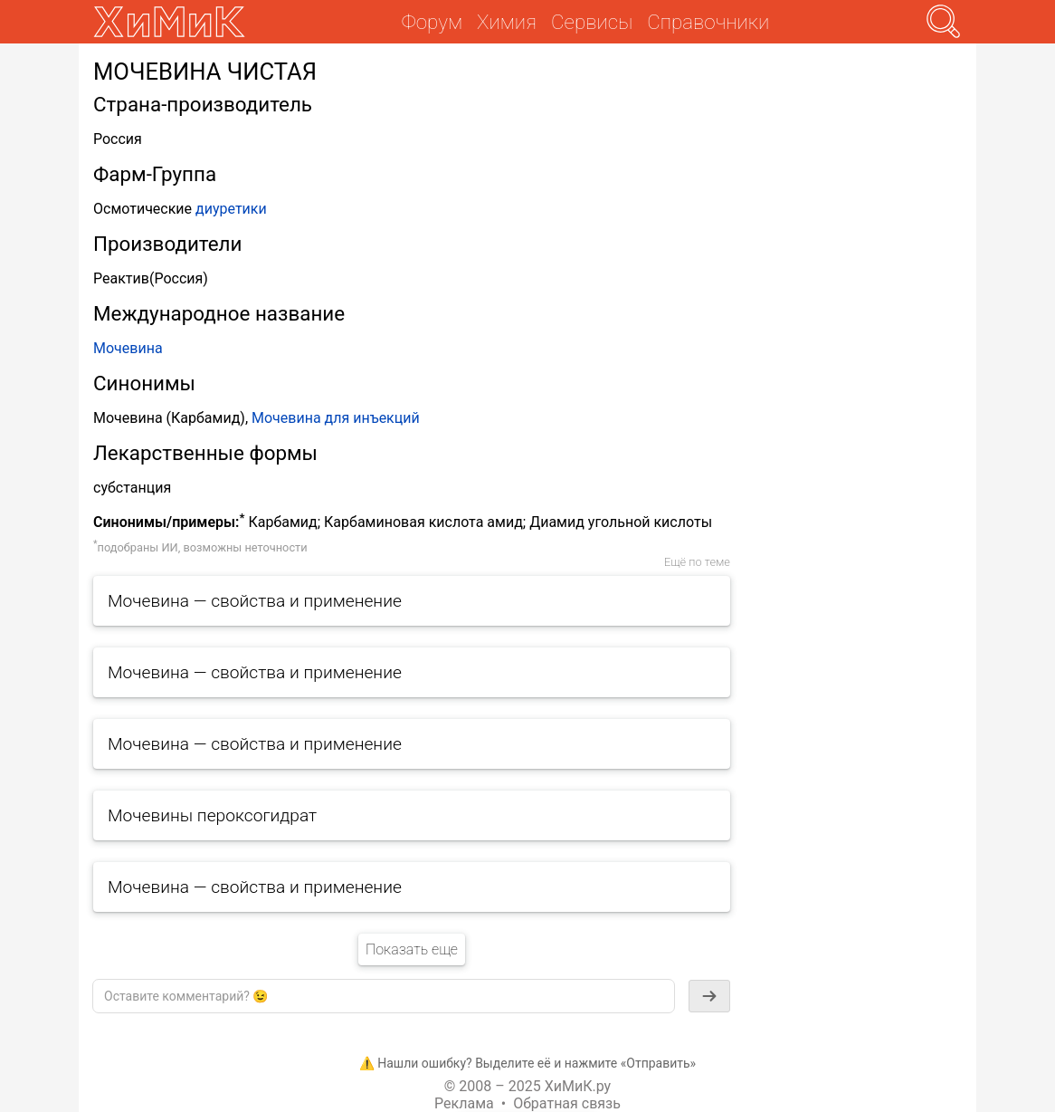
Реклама (464, 1103)
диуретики (231, 208)
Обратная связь (567, 1103)
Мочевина (128, 348)
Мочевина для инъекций (336, 418)
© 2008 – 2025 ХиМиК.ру (527, 1086)
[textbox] (383, 996)
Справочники (708, 22)
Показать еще (412, 949)
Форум (432, 22)
